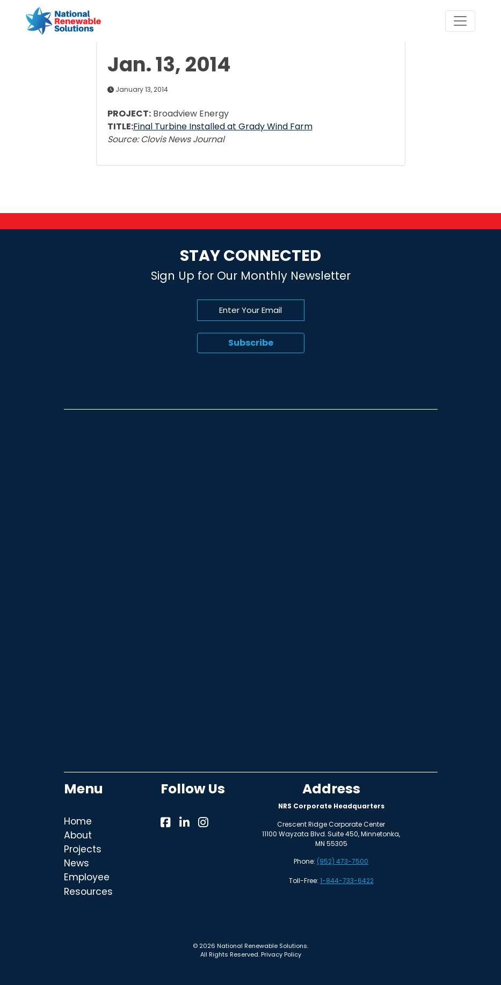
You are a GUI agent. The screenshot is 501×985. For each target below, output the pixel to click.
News (76, 863)
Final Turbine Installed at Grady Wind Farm (223, 126)
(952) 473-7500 (342, 861)
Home (78, 821)
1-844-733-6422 (347, 880)
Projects (82, 849)
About (78, 835)
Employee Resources (88, 884)
